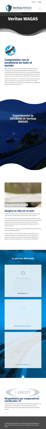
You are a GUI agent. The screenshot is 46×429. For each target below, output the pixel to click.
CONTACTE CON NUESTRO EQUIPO (22, 326)
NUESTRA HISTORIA (22, 293)
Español (34, 2)
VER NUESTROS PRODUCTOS (22, 364)
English (39, 2)
